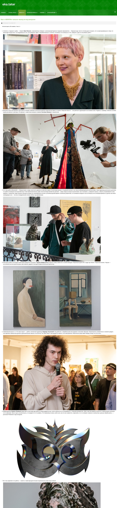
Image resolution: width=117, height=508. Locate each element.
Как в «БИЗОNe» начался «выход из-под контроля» (18, 19)
